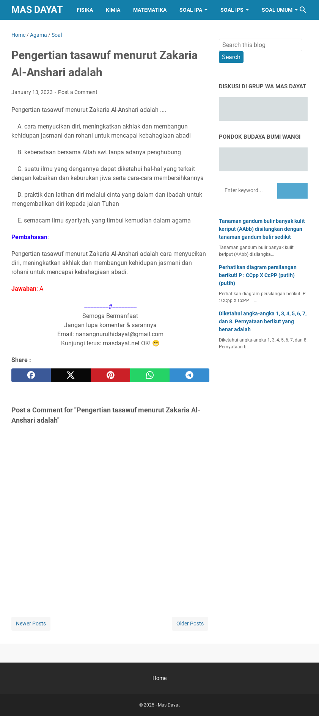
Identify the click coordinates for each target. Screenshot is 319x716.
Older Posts (190, 623)
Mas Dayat (37, 9)
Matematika (150, 10)
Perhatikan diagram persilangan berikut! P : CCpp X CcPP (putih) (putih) (258, 275)
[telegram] (189, 375)
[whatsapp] (150, 375)
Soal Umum (277, 10)
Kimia (113, 10)
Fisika (85, 10)
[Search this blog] (303, 9)
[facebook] (31, 375)
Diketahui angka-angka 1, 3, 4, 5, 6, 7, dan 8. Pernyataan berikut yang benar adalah (262, 321)
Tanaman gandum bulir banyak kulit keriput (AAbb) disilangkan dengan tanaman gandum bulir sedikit (262, 229)
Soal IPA (190, 10)
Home (159, 678)
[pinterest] (110, 375)
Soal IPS (232, 10)
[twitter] (70, 375)
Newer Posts (31, 623)
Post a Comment (77, 92)
